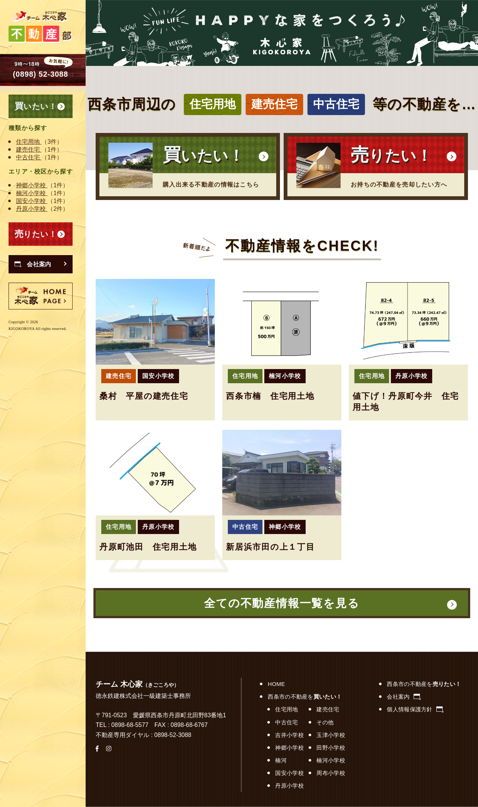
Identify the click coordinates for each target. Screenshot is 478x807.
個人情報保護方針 (415, 709)
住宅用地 (28, 142)
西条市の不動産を (305, 696)
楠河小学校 (31, 193)
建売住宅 (28, 149)
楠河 (281, 760)
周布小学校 (330, 773)
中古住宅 (28, 157)
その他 (325, 722)
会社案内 (403, 696)
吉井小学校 (289, 735)
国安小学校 (31, 201)
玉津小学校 (330, 735)
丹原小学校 (31, 209)
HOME (276, 684)
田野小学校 (330, 747)
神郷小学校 (31, 185)
